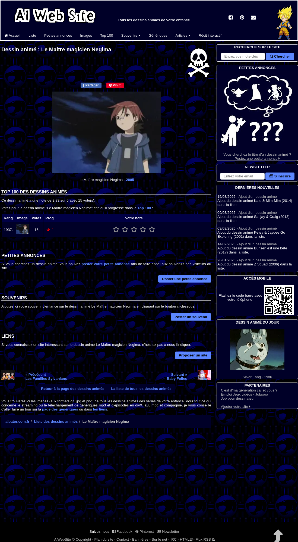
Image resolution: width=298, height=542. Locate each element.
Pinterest (144, 532)
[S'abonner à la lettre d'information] (242, 176)
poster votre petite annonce (105, 264)
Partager (91, 85)
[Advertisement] (106, 480)
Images (86, 35)
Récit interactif (210, 35)
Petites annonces (58, 35)
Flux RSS (205, 539)
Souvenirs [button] (131, 35)
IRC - (174, 539)
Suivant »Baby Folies (177, 376)
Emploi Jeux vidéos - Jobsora (244, 394)
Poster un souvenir (191, 317)
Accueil (12, 35)
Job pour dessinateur (238, 398)
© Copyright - (82, 539)
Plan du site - (105, 539)
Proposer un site (193, 355)
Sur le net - (160, 539)
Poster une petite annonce (184, 279)
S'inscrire (280, 176)
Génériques (158, 35)
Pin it (115, 85)
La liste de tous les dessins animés (141, 389)
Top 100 (106, 35)
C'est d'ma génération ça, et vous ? (249, 390)
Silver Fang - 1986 (257, 354)
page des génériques (60, 409)
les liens (100, 409)
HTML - (187, 539)
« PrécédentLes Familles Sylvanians (46, 376)
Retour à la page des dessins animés (72, 389)
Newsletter (168, 532)
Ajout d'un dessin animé (258, 197)
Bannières (140, 539)
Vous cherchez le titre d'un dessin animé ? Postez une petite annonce (257, 116)
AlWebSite (62, 539)
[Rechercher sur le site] (243, 56)
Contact (122, 539)
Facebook (122, 532)
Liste (32, 35)
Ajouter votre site (236, 407)
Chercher (280, 56)
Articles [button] (182, 35)
